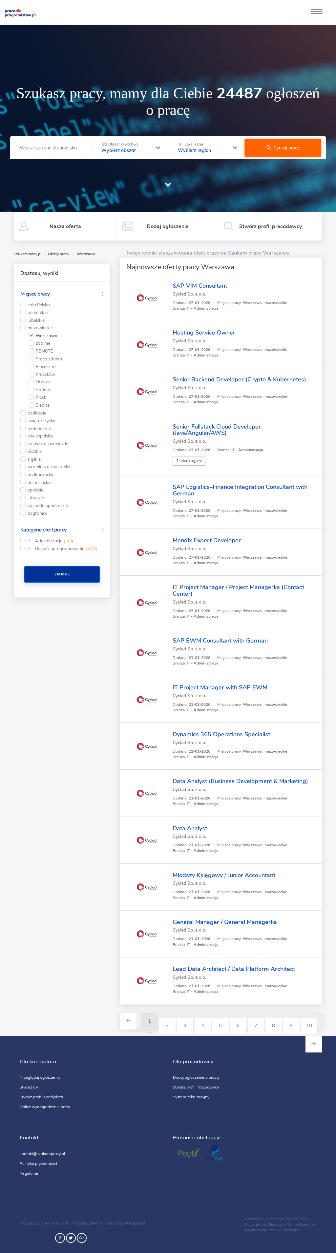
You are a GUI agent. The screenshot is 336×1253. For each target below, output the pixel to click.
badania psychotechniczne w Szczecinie (280, 1227)
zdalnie (43, 343)
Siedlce (43, 405)
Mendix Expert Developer (207, 540)
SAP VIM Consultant (200, 286)
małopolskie (39, 428)
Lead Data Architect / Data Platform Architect (234, 969)
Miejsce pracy (35, 294)
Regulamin (29, 1173)
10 (309, 1025)
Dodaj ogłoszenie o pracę (196, 1077)
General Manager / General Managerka (225, 922)
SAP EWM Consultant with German (220, 641)
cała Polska (39, 304)
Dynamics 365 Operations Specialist (221, 734)
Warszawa (46, 335)
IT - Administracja (50, 540)
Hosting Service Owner (204, 333)
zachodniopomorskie (48, 505)
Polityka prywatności (38, 1163)
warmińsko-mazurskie (50, 466)
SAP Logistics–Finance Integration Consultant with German (240, 490)
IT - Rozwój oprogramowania (62, 548)
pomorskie (38, 312)
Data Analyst (190, 828)
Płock (41, 397)
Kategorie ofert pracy (43, 529)
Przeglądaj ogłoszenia (40, 1077)
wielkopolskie (40, 435)
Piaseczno (45, 366)
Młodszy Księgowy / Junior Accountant (224, 875)
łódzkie (35, 451)
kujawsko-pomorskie (48, 443)
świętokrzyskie (42, 420)
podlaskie (37, 412)
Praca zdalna (49, 358)
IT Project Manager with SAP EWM (220, 687)
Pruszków (45, 374)
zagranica (38, 513)
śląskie (34, 459)
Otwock (43, 381)
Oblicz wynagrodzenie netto (45, 1106)
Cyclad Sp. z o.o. (189, 294)
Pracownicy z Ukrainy (264, 1219)
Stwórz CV (29, 1087)
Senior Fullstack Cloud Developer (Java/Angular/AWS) (217, 430)
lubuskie (36, 497)
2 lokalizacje (189, 460)
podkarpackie (41, 474)
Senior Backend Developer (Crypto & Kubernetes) (239, 379)
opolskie (35, 489)
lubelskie (36, 320)
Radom (43, 389)
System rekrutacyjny (191, 1096)
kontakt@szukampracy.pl (42, 1153)
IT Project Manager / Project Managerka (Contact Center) (238, 590)
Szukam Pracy (296, 1219)
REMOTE (44, 351)
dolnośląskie (40, 482)
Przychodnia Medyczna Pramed (272, 1224)
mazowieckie (40, 327)
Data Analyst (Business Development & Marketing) (240, 781)
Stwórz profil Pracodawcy (196, 1087)
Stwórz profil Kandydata (41, 1096)
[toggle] (316, 11)
